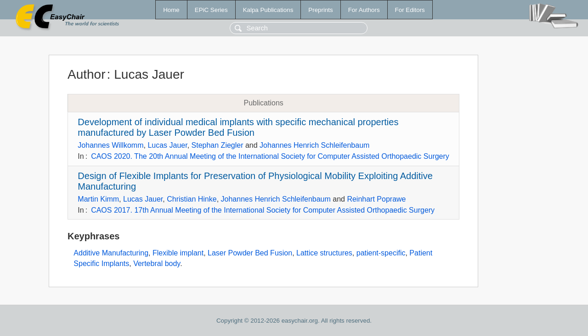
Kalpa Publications (268, 9)
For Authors (364, 9)
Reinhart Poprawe (376, 199)
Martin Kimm (98, 199)
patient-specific (381, 253)
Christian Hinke (191, 199)
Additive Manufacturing (111, 253)
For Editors (410, 9)
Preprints (320, 9)
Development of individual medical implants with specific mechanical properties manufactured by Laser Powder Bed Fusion (238, 127)
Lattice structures (324, 253)
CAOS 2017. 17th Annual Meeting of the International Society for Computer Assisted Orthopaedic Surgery (263, 210)
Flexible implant (178, 253)
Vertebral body (156, 263)
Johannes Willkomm (110, 145)
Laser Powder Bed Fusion (250, 253)
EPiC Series (211, 9)
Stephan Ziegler (217, 145)
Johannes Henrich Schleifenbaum (314, 145)
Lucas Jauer (167, 145)
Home (171, 9)
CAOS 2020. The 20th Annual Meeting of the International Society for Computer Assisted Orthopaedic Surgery (270, 156)
